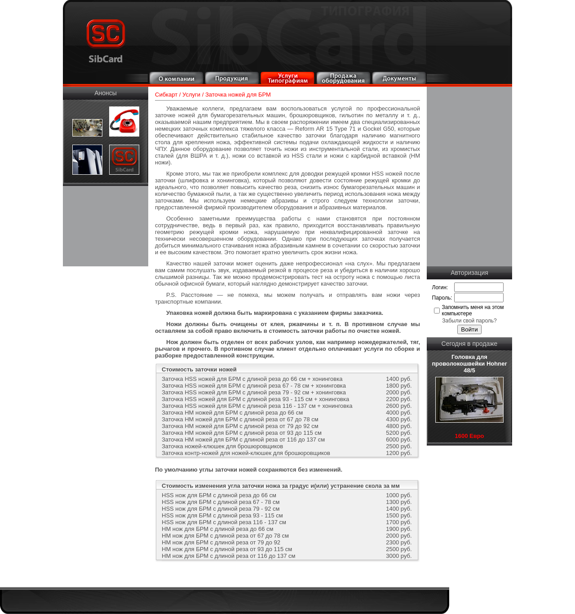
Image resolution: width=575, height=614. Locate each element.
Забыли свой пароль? (469, 321)
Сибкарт (166, 94)
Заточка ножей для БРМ (238, 94)
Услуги (191, 94)
